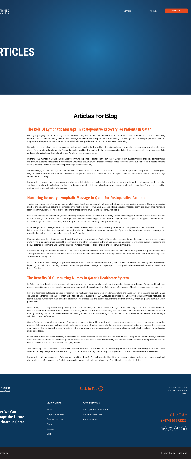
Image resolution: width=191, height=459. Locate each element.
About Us (154, 11)
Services (127, 11)
